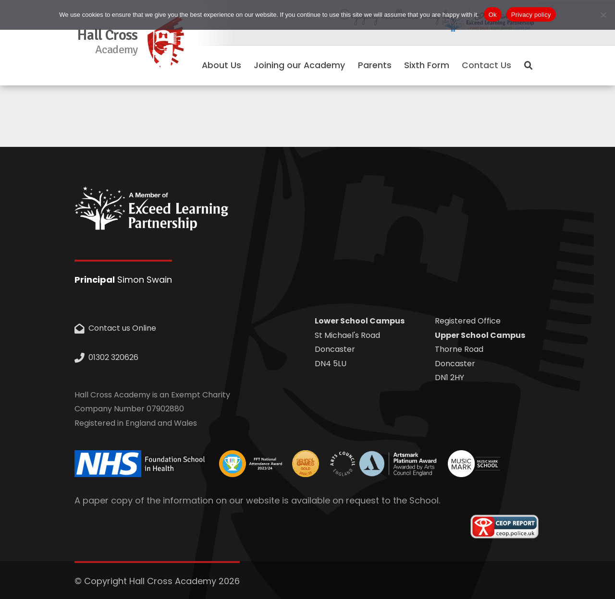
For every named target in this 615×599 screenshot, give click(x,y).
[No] (603, 15)
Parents (375, 65)
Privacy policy (531, 14)
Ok (493, 14)
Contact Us (486, 65)
